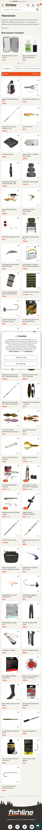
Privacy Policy (13, 351)
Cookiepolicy (28, 351)
